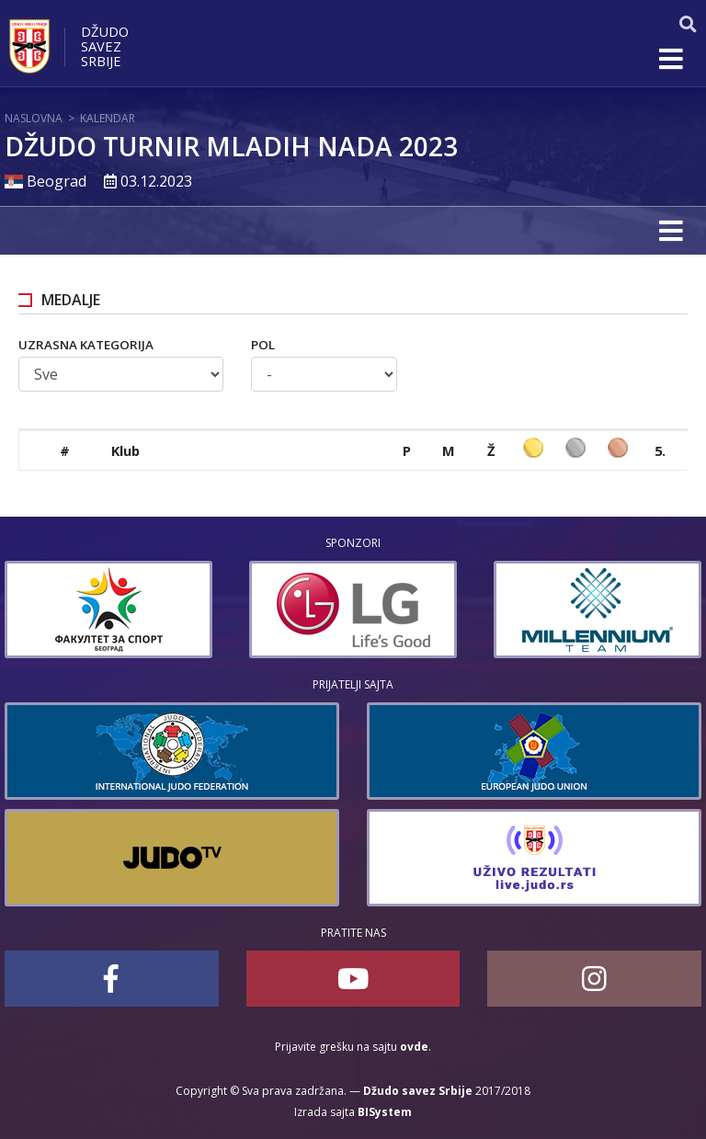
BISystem (385, 1112)
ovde (414, 1046)
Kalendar (107, 118)
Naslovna (34, 118)
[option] (108, 609)
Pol (263, 344)
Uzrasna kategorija (86, 344)
